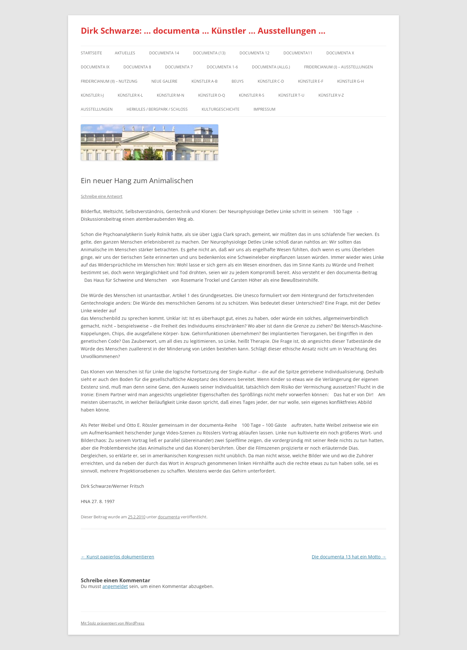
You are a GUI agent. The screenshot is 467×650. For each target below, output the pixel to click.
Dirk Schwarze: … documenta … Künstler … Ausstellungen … (203, 30)
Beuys (238, 81)
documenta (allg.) (271, 67)
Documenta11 (297, 53)
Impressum (264, 109)
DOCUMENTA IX (95, 67)
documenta (169, 517)
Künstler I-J (92, 95)
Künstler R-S (251, 95)
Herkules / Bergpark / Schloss (157, 109)
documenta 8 (137, 67)
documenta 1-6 (222, 67)
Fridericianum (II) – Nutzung (109, 81)
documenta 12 (254, 53)
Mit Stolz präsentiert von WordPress (112, 623)
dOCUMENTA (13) (209, 53)
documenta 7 (179, 67)
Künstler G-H (350, 81)
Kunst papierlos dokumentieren (117, 557)
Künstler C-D (271, 81)
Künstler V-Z (331, 95)
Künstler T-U (291, 95)
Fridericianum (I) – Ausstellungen (338, 67)
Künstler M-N (170, 95)
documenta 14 (164, 53)
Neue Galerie (164, 81)
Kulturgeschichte (221, 109)
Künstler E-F (310, 81)
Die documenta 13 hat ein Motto (349, 557)
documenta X (340, 53)
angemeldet (115, 586)
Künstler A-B (205, 81)
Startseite (91, 53)
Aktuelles (125, 53)
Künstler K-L (130, 95)
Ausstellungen (97, 109)
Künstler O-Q (211, 95)
